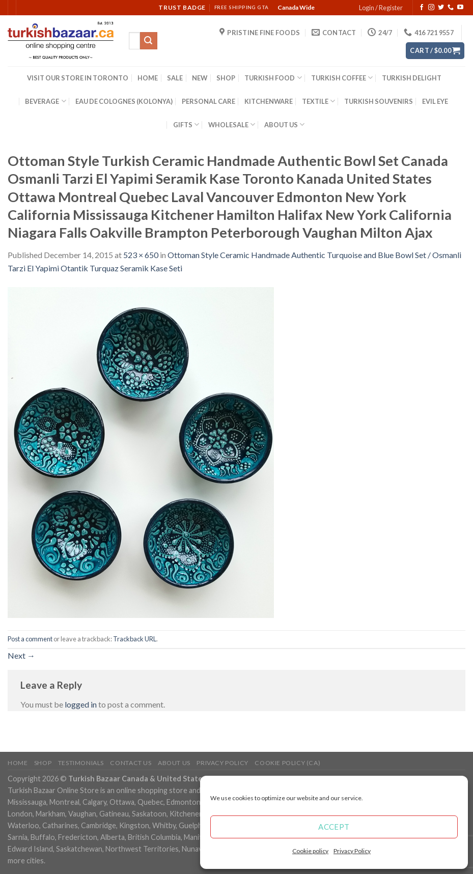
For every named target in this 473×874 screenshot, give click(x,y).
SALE (175, 78)
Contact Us (130, 763)
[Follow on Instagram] (431, 7)
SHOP (225, 78)
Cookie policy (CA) (287, 763)
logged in (81, 704)
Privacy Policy (352, 851)
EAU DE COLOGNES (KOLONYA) (124, 101)
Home (17, 763)
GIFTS (186, 124)
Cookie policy (310, 851)
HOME (147, 78)
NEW (199, 78)
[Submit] (148, 40)
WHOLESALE (231, 124)
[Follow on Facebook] (422, 7)
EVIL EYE (435, 101)
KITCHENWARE (268, 101)
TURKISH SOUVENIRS (378, 101)
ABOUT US (284, 124)
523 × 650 (140, 255)
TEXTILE (318, 101)
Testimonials (81, 763)
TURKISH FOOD (272, 77)
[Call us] (451, 7)
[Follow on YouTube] (460, 7)
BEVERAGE (45, 101)
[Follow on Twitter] (441, 7)
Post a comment (30, 639)
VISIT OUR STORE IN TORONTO (77, 78)
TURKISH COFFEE (342, 77)
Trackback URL (134, 639)
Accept (334, 826)
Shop (42, 763)
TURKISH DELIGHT (411, 78)
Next (21, 655)
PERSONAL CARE (208, 101)
